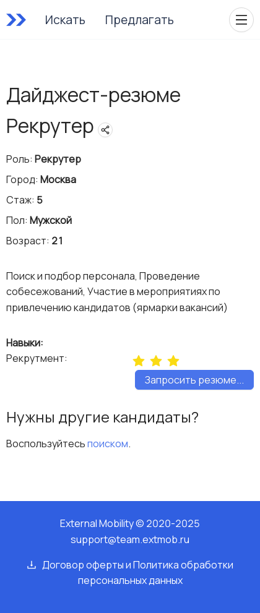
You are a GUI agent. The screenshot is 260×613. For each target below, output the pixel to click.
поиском (107, 443)
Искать (65, 20)
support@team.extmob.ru (130, 539)
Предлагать (139, 20)
